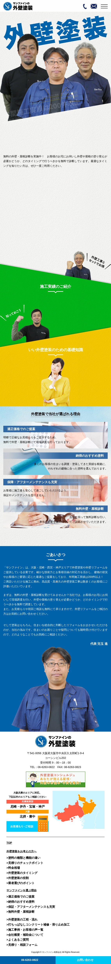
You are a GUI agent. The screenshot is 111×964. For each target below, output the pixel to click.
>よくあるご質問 (17, 939)
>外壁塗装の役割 (17, 878)
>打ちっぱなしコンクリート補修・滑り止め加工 (38, 924)
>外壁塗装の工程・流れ (21, 919)
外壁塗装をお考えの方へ (21, 851)
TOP (9, 842)
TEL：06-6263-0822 (42, 767)
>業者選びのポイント (20, 883)
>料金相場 (13, 867)
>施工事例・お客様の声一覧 (24, 929)
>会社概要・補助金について (24, 934)
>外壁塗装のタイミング (21, 872)
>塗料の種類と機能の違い (23, 857)
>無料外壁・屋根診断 (20, 911)
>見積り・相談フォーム (21, 944)
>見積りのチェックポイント (24, 862)
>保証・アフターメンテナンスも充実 (30, 906)
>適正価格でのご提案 (20, 896)
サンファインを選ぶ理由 (21, 890)
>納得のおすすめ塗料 (20, 901)
